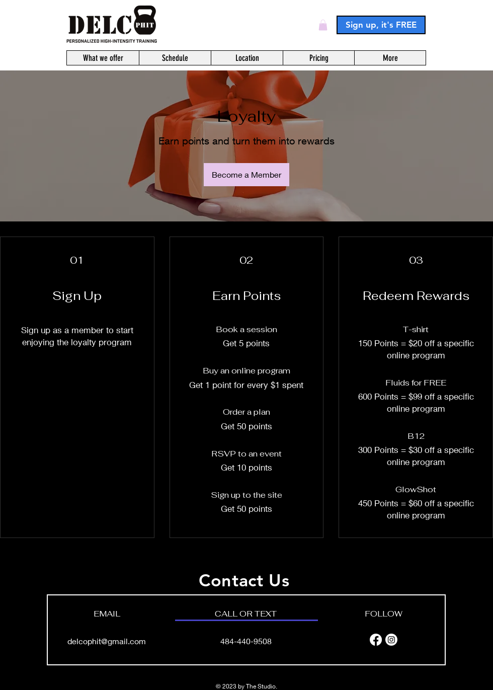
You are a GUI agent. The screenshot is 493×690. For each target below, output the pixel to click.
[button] (322, 25)
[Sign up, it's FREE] (381, 25)
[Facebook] (376, 640)
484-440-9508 (246, 641)
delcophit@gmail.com (106, 641)
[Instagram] (391, 640)
